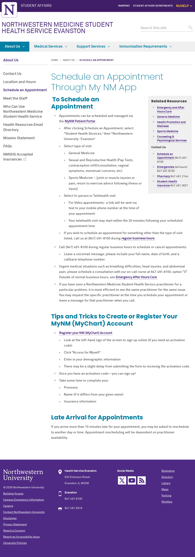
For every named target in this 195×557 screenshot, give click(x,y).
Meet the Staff (15, 98)
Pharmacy (163, 176)
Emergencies (165, 167)
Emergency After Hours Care (136, 277)
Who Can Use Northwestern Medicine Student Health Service (23, 111)
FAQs (7, 146)
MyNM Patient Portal (80, 121)
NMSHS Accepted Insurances (18, 157)
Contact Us (12, 74)
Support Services (93, 46)
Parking (166, 495)
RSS (142, 480)
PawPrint (124, 6)
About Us (15, 46)
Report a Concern (14, 530)
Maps (164, 489)
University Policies (15, 543)
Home (54, 60)
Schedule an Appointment (25, 90)
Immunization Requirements (145, 46)
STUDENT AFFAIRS (36, 6)
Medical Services (50, 46)
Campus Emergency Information (23, 499)
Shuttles (166, 501)
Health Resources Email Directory (23, 127)
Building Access (13, 493)
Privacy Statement (15, 524)
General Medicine (168, 117)
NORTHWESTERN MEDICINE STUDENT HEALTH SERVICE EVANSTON (57, 28)
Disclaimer (10, 518)
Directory (167, 477)
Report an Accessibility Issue (21, 536)
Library (165, 483)
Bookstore (168, 471)
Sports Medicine (167, 131)
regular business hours (137, 238)
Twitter (122, 480)
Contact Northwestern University (24, 512)
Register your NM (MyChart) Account (85, 333)
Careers (8, 506)
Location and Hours (19, 82)
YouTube (132, 480)
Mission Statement (19, 138)
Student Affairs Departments (153, 6)
